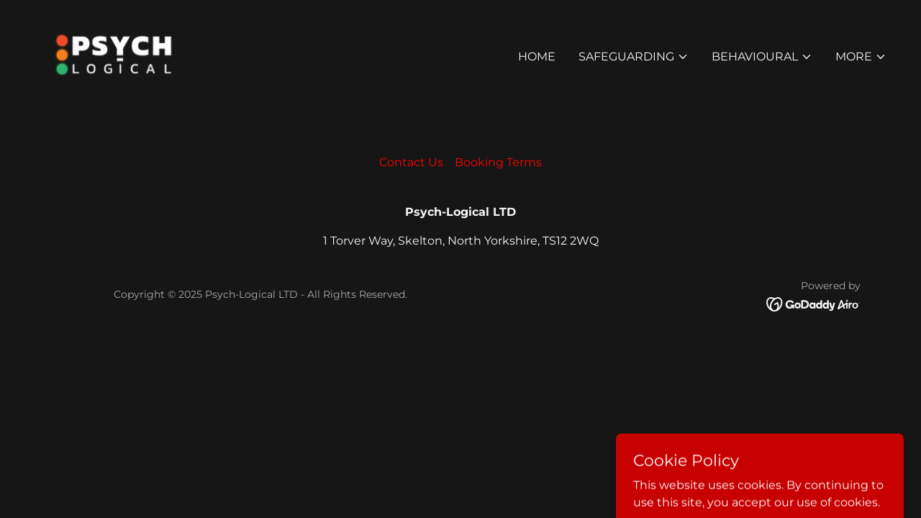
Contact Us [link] (411, 162)
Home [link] (536, 56)
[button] (634, 56)
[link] (113, 53)
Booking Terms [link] (498, 162)
